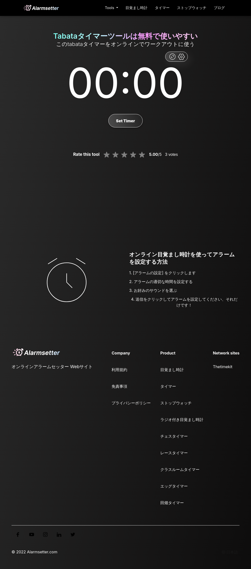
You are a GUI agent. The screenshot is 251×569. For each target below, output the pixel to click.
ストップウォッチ (191, 7)
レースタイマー (174, 452)
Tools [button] (110, 7)
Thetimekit (222, 366)
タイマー (162, 7)
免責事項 (119, 386)
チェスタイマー (174, 436)
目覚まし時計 (137, 7)
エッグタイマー (174, 486)
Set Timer (125, 120)
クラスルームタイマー (180, 469)
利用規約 (119, 369)
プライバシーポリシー (131, 402)
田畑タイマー (172, 502)
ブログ (219, 7)
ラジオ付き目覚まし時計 (181, 419)
